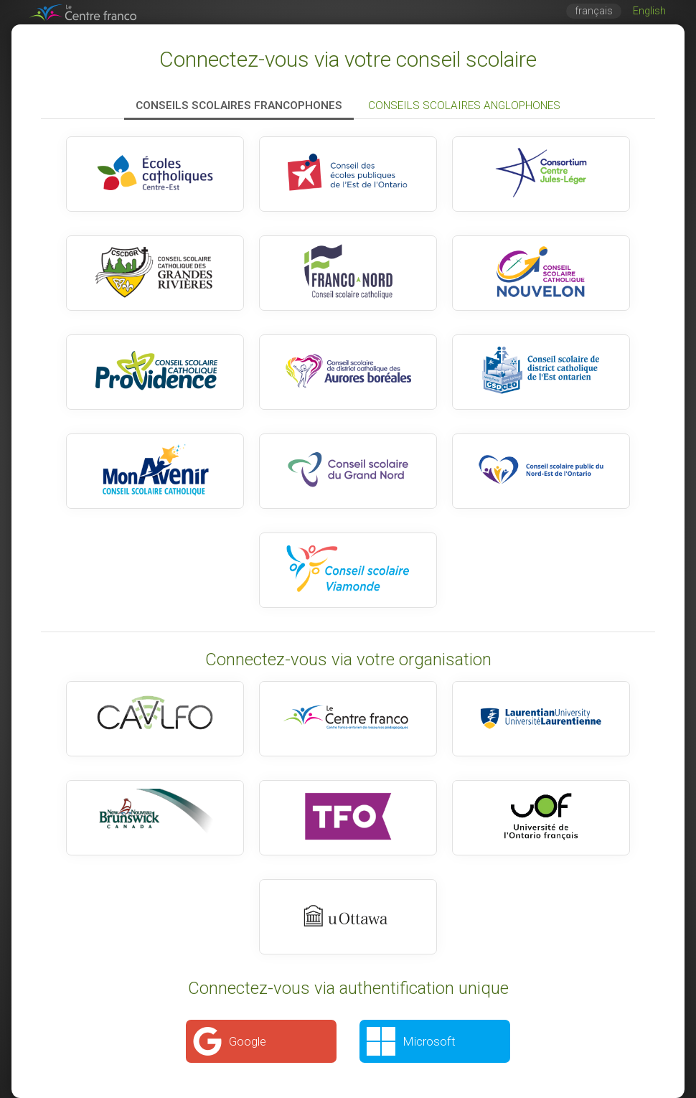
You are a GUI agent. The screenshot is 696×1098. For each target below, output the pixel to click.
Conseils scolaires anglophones (464, 105)
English (649, 11)
